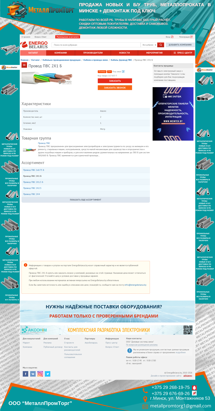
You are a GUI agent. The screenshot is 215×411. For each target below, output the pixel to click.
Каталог (33, 52)
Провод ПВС (44, 143)
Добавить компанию (180, 44)
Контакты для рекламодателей (72, 348)
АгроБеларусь (91, 342)
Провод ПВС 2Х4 (31, 194)
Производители (93, 52)
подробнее (181, 352)
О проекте (26, 37)
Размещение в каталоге (68, 37)
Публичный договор (53, 346)
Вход (168, 37)
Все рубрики (149, 45)
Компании (61, 52)
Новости (124, 52)
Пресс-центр (184, 52)
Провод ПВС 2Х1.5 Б (33, 182)
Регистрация (184, 37)
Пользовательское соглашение (73, 356)
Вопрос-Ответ (40, 37)
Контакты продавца (163, 65)
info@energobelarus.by (135, 284)
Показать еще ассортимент (85, 199)
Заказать (115, 80)
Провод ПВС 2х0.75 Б (33, 170)
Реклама (47, 342)
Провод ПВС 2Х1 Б (144, 60)
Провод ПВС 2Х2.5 (32, 188)
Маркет (26, 342)
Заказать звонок (115, 87)
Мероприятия (154, 52)
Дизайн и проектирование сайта (166, 375)
